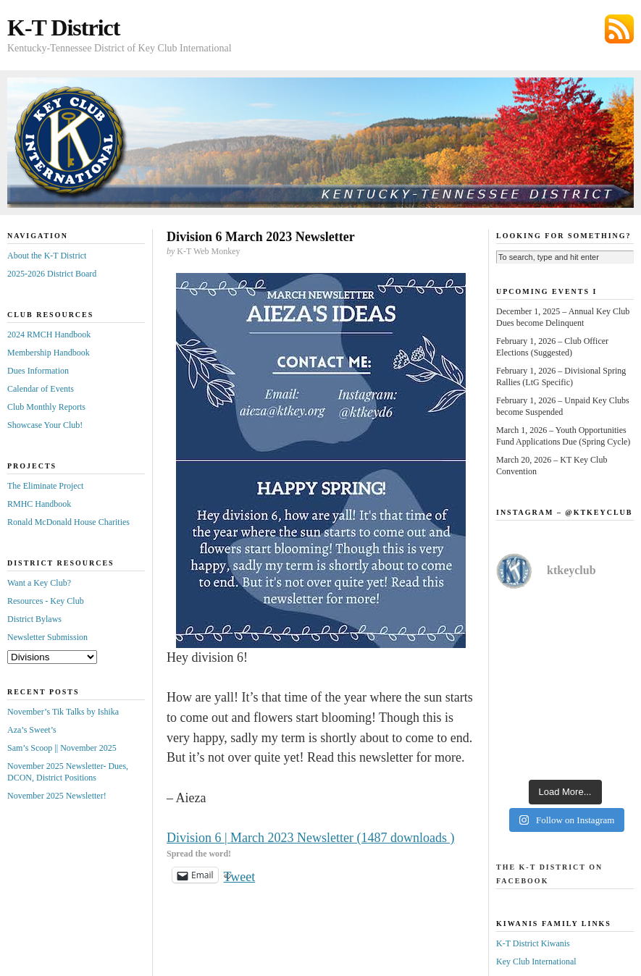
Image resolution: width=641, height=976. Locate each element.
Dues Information (38, 371)
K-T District (63, 27)
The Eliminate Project (45, 486)
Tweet (240, 875)
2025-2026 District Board (51, 274)
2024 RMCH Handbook (49, 334)
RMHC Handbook (39, 504)
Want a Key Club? (39, 583)
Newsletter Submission (47, 637)
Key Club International (536, 961)
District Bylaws (34, 619)
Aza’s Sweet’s (31, 730)
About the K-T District (46, 256)
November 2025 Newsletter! (56, 796)
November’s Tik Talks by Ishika (63, 712)
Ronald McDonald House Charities (68, 522)
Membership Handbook (48, 353)
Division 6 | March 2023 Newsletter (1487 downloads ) (311, 837)
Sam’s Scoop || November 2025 (62, 748)
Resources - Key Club (45, 601)
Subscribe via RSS (619, 28)
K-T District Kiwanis (533, 943)
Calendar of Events (40, 389)
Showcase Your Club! (45, 425)
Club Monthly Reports (46, 407)
